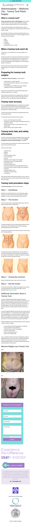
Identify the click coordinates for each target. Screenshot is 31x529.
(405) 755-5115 (16, 1)
